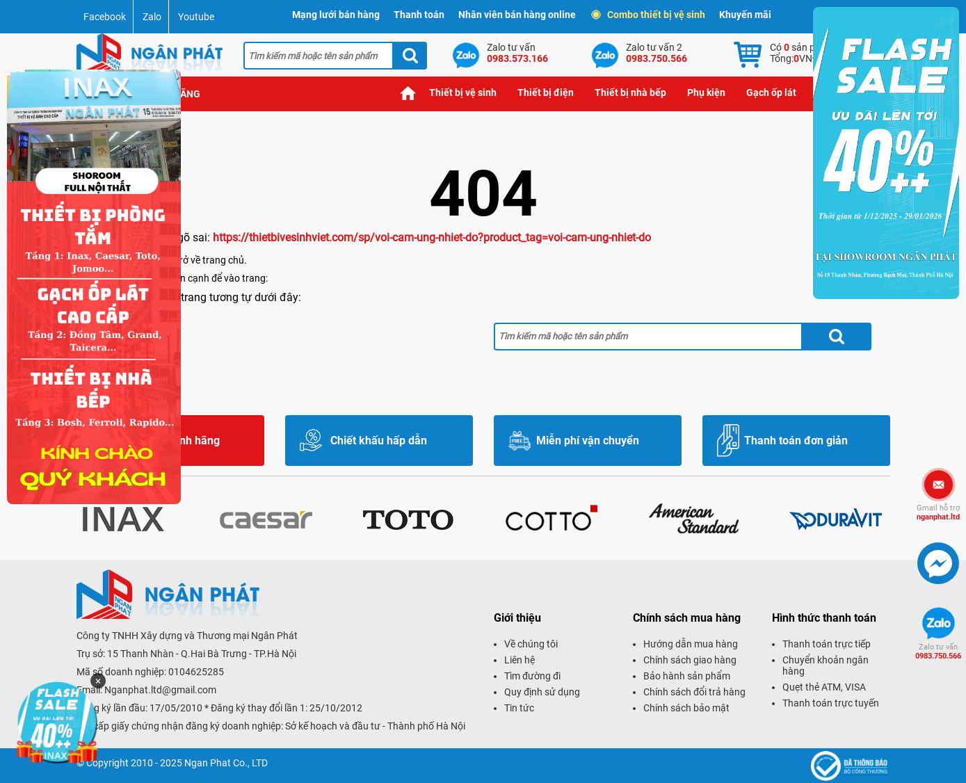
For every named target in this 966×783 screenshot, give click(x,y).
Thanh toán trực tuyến (830, 703)
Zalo (152, 16)
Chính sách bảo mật (686, 707)
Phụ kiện (706, 92)
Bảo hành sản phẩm (686, 675)
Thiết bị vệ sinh (463, 92)
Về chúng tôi (531, 643)
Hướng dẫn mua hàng (690, 643)
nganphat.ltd (938, 512)
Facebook (104, 16)
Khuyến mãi (745, 14)
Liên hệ (519, 659)
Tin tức (519, 707)
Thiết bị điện (545, 92)
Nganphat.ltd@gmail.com (160, 689)
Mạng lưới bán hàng (336, 14)
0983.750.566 (938, 652)
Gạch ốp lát (771, 92)
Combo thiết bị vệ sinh (649, 14)
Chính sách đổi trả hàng (694, 691)
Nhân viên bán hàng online (517, 14)
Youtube (196, 16)
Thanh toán (419, 14)
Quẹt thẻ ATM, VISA (824, 687)
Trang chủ (408, 92)
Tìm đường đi (532, 675)
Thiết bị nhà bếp (630, 92)
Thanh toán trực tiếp (826, 643)
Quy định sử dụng (542, 691)
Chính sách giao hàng (689, 659)
